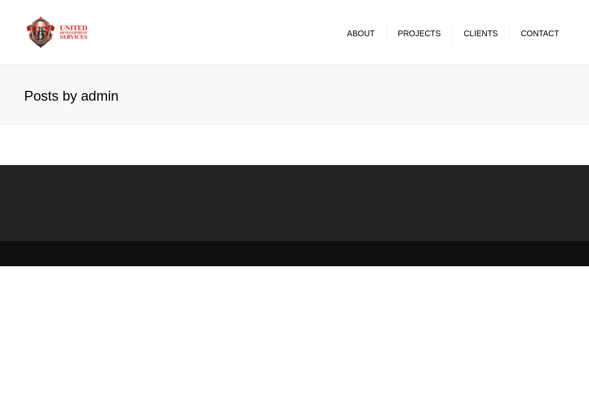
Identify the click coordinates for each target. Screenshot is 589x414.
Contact (540, 33)
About (360, 33)
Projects (419, 33)
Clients (481, 33)
